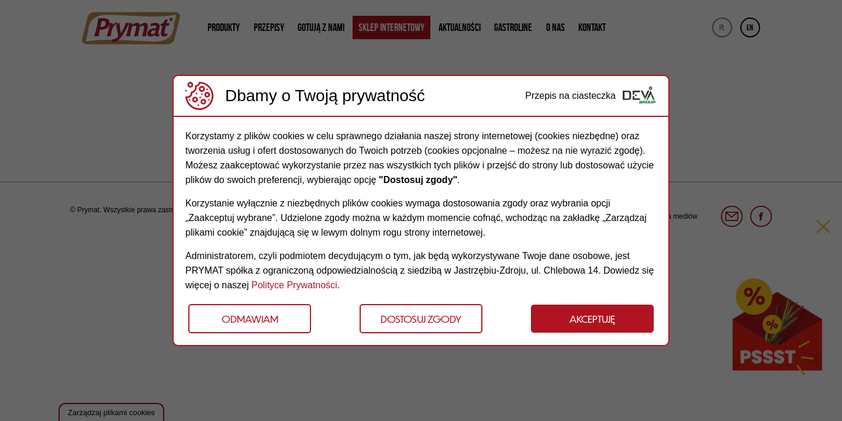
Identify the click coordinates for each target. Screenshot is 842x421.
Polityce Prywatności (294, 285)
